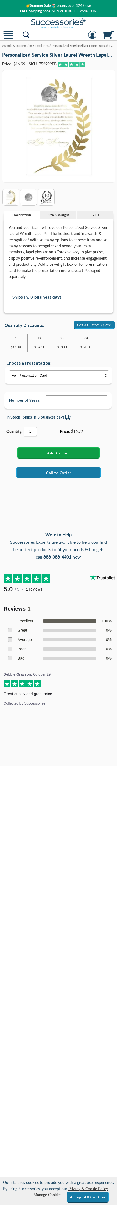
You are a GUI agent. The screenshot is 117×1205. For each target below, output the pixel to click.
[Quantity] (30, 431)
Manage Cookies (47, 1194)
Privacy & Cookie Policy (88, 1188)
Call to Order (58, 472)
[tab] (22, 215)
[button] (8, 38)
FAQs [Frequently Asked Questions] (95, 215)
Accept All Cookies (88, 1197)
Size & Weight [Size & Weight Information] (58, 215)
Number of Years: (24, 400)
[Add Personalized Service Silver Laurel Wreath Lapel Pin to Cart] (58, 452)
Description (21, 215)
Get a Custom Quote (94, 325)
